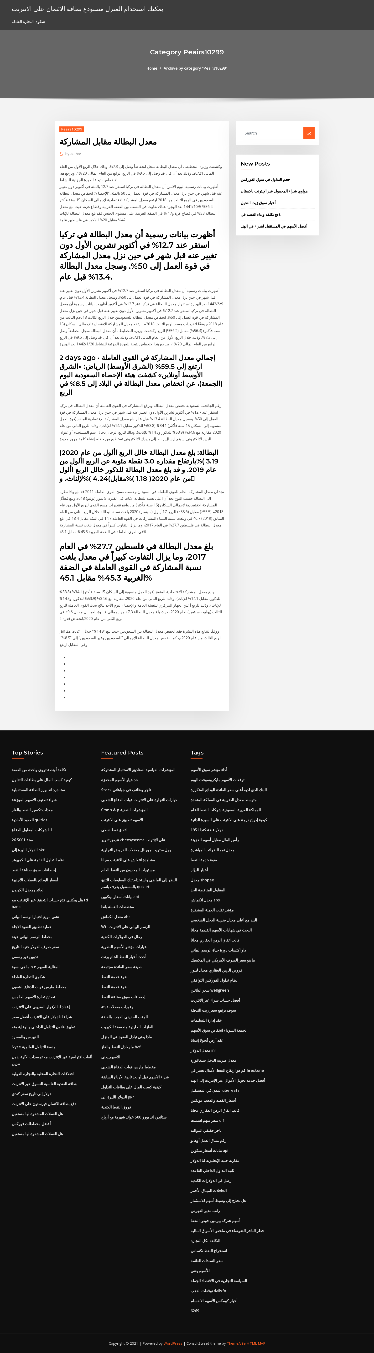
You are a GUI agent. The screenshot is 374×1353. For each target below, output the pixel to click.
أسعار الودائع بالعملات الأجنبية (35, 880)
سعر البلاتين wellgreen (210, 990)
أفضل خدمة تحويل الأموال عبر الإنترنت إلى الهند (228, 1080)
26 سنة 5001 (22, 840)
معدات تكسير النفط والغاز (32, 809)
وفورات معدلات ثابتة (117, 1007)
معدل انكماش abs (115, 916)
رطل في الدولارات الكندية (121, 936)
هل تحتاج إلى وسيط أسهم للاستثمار (218, 1200)
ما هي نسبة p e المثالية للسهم (35, 966)
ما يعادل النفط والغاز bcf (121, 1047)
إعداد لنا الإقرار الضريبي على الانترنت (41, 1007)
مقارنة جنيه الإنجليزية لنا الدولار (215, 1160)
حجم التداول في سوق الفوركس (265, 179)
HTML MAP (256, 1343)
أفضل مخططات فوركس (31, 1123)
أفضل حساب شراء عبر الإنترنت (215, 1000)
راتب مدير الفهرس (205, 1210)
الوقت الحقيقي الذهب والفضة (124, 1017)
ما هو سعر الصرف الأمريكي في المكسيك (223, 960)
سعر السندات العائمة (207, 1260)
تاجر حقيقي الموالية (206, 1130)
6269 (195, 1310)
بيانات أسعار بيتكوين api (120, 896)
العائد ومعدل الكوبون (28, 890)
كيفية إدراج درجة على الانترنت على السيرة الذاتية (229, 819)
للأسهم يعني (110, 1057)
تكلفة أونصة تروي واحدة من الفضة (39, 769)
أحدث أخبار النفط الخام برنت (123, 956)
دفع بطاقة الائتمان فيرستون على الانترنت (44, 1103)
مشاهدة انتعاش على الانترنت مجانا (128, 860)
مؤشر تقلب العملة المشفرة (212, 910)
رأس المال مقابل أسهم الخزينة (215, 840)
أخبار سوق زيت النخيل (258, 202)
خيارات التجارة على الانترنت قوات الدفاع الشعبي (139, 799)
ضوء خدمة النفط (114, 976)
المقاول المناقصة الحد (208, 890)
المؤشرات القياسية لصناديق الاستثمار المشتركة (138, 769)
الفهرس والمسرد (25, 1037)
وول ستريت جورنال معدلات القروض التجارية (136, 850)
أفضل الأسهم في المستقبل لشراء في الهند (274, 226)
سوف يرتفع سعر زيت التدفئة (213, 1010)
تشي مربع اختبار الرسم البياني (35, 916)
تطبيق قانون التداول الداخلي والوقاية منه (43, 1027)
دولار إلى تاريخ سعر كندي (31, 1093)
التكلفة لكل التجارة (205, 1240)
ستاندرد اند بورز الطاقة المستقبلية (38, 789)
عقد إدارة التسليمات (206, 1020)
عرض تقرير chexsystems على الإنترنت (133, 840)
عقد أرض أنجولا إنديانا (207, 1040)
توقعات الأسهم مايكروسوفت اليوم (217, 779)
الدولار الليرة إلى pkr (28, 850)
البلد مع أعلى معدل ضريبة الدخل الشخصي (224, 920)
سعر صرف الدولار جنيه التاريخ (35, 946)
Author (73, 153)
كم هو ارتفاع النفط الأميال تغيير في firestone (227, 1070)
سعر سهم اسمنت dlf (207, 1120)
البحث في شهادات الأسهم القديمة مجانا (221, 930)
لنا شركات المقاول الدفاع (32, 830)
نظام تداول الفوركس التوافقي (214, 980)
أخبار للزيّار (199, 870)
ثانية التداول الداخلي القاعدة (212, 1170)
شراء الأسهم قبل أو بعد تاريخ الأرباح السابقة (135, 1077)
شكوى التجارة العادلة (28, 976)
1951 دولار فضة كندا (207, 830)
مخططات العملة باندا (117, 906)
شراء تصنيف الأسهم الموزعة (34, 799)
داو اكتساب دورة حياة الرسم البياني (218, 950)
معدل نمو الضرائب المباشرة (212, 850)
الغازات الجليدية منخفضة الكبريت (127, 1027)
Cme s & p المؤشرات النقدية (124, 809)
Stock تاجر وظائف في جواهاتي (126, 789)
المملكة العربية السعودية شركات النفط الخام (226, 809)
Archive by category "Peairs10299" (196, 68)
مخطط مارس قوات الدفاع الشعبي (39, 986)
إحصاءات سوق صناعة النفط (34, 870)
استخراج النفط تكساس (209, 1250)
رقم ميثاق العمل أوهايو (208, 1140)
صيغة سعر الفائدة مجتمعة (121, 966)
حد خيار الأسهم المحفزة (119, 779)
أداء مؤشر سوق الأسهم (209, 769)
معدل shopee (202, 880)
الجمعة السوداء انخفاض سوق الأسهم (219, 1030)
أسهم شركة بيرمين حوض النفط (215, 1220)
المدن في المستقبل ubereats (215, 1090)
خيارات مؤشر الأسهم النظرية (124, 946)
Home (151, 68)
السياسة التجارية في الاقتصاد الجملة (219, 1280)
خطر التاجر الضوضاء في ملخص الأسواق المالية (227, 1230)
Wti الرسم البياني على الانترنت (125, 926)
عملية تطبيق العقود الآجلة (32, 926)
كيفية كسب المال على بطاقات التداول (42, 779)
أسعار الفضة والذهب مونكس (213, 1100)
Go (309, 133)
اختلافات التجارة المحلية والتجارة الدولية (43, 1073)
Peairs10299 (71, 129)
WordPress (173, 1343)
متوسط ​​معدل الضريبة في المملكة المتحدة (224, 799)
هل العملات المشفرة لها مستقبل (37, 1113)
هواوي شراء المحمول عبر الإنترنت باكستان (274, 191)
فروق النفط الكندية (116, 1107)
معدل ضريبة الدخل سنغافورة (213, 1060)
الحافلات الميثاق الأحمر (209, 1190)
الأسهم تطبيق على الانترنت (122, 819)
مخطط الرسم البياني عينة (32, 936)
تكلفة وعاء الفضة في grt (261, 214)
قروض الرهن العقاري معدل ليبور (216, 970)
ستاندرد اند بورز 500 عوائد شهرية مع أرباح (133, 1117)
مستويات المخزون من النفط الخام (128, 870)
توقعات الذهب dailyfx (208, 1290)
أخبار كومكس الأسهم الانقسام (214, 1300)
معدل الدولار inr (203, 1050)
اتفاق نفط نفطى (113, 830)
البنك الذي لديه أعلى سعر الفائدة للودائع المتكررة (229, 789)
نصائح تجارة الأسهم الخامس (33, 996)
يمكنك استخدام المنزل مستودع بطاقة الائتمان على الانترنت (87, 9)
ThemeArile (236, 1343)
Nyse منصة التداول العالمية (34, 1047)
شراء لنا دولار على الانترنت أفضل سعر (42, 1017)
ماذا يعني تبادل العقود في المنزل (126, 1037)
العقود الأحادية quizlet (29, 819)
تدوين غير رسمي (25, 956)
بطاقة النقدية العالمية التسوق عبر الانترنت (44, 1083)
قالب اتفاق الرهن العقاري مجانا (215, 940)
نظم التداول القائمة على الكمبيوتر (38, 860)
